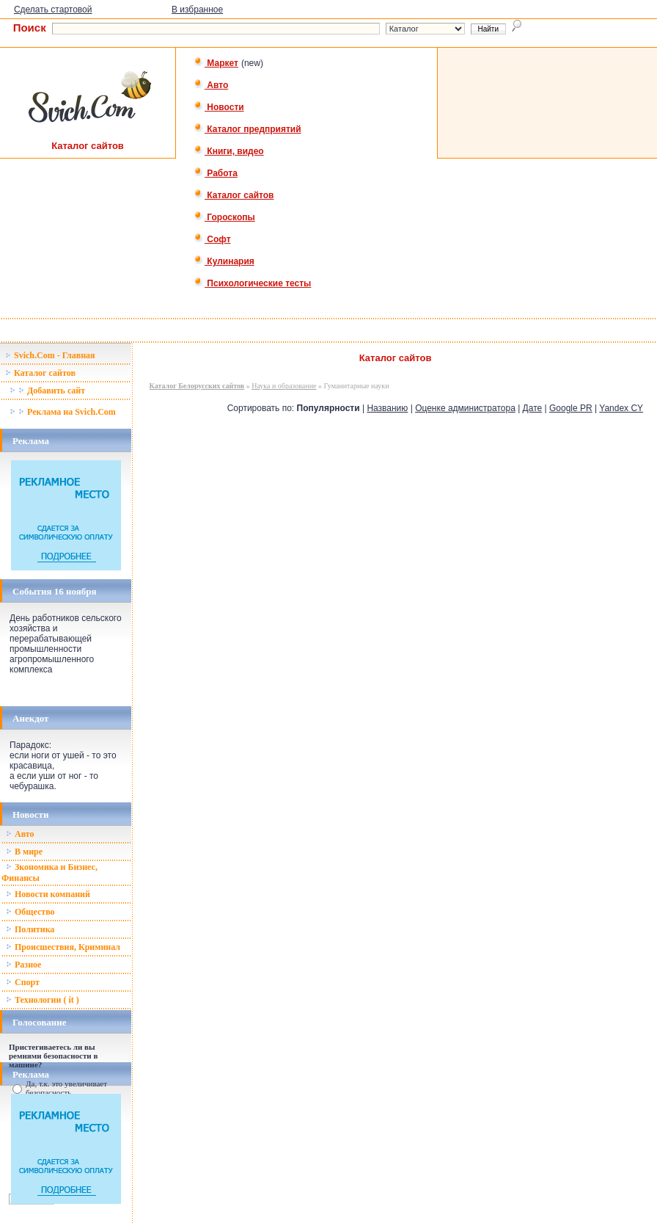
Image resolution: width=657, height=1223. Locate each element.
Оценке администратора (465, 408)
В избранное (197, 9)
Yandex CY (621, 408)
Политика (30, 929)
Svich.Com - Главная (50, 355)
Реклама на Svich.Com (63, 412)
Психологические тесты (252, 283)
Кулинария (224, 261)
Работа (216, 173)
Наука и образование (284, 386)
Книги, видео (229, 151)
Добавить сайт (47, 390)
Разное (23, 964)
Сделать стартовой (53, 9)
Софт (212, 239)
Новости (219, 107)
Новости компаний (48, 894)
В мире (24, 851)
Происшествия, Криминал (63, 947)
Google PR (570, 408)
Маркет (216, 63)
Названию (387, 408)
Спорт (23, 982)
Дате (533, 408)
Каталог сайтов (234, 195)
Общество (30, 912)
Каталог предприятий (247, 129)
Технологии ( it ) (42, 1000)
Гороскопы (224, 217)
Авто (211, 85)
